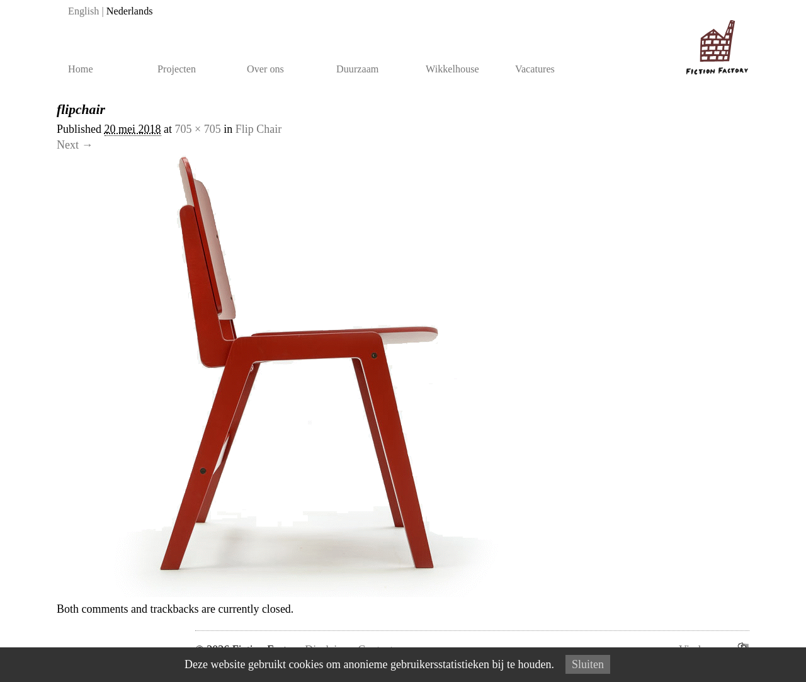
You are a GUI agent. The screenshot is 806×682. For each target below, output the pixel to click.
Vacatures (535, 69)
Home (80, 69)
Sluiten (588, 664)
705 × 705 (198, 129)
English (83, 11)
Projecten (176, 69)
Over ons (265, 69)
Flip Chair (259, 129)
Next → (75, 145)
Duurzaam (357, 69)
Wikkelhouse (452, 69)
